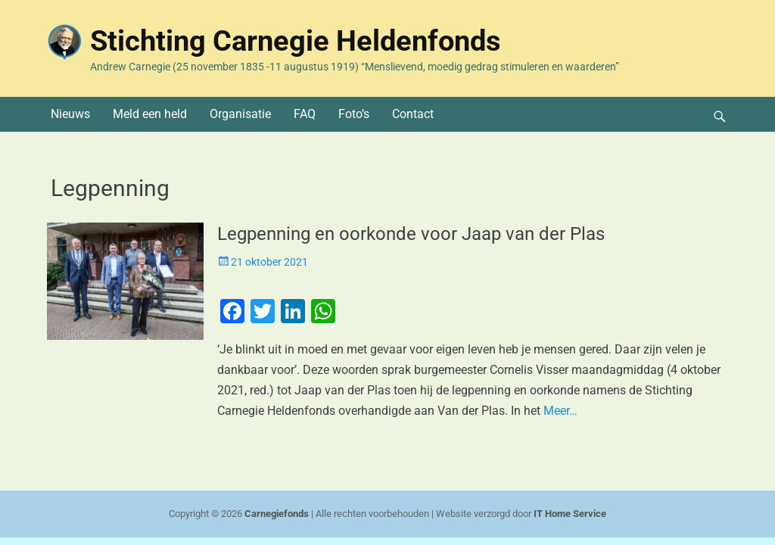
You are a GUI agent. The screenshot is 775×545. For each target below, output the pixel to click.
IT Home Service (570, 513)
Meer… (560, 410)
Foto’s (353, 114)
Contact (413, 114)
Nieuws (70, 114)
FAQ (305, 114)
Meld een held (150, 114)
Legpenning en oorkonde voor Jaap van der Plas (411, 233)
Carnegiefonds (276, 513)
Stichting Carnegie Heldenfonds (295, 41)
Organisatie (240, 114)
